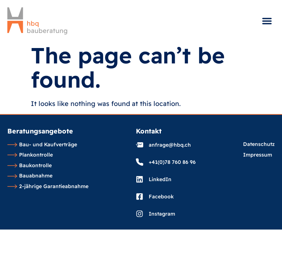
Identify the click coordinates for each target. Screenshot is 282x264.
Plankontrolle (30, 155)
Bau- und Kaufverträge (42, 144)
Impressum (257, 155)
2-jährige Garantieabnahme (47, 186)
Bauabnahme (30, 176)
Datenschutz (259, 144)
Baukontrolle (29, 165)
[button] (267, 21)
